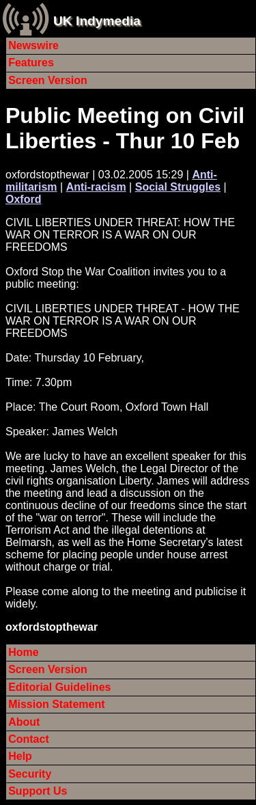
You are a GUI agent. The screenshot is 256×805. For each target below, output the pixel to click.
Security (29, 774)
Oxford (23, 199)
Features (31, 62)
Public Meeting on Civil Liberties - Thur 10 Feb (124, 128)
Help (20, 756)
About (24, 722)
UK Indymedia (97, 21)
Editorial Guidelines (59, 687)
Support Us (37, 791)
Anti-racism (96, 187)
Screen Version (47, 80)
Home (23, 652)
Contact (28, 739)
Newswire (33, 45)
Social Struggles (178, 187)
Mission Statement (56, 704)
